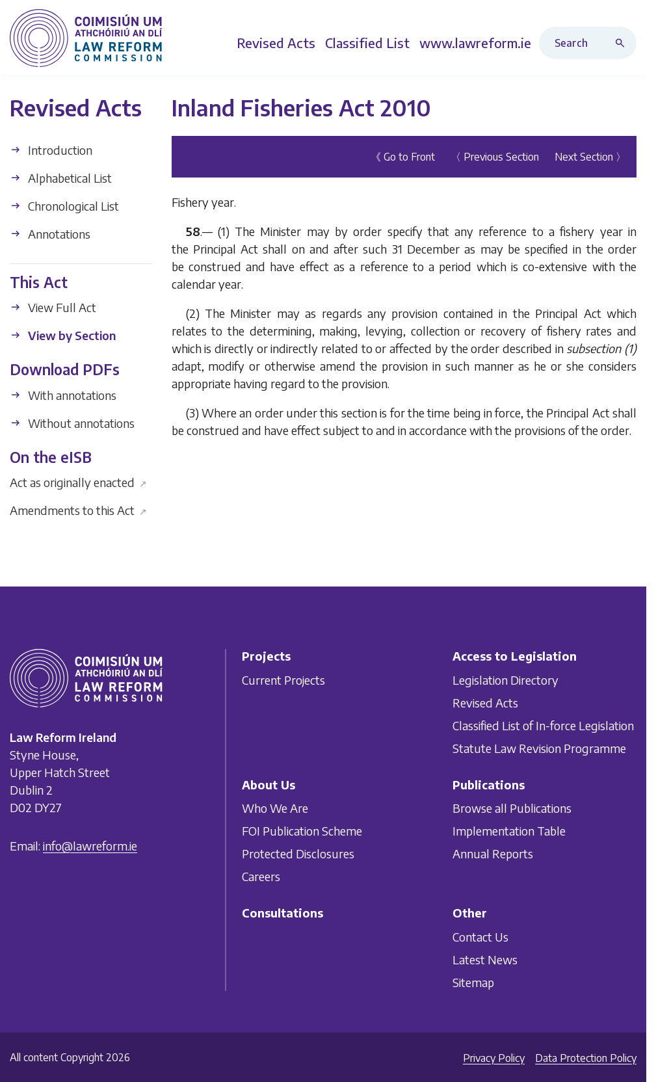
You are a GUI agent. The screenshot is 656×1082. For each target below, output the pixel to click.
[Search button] (622, 43)
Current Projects (283, 679)
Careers (261, 876)
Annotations (50, 233)
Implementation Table (509, 830)
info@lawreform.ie (90, 845)
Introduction (51, 149)
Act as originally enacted (78, 482)
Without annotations (72, 423)
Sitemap (473, 982)
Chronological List (64, 205)
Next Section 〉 (590, 156)
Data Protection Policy (585, 1057)
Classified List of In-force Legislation (543, 725)
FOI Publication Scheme (302, 830)
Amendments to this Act (78, 510)
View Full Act (53, 307)
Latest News (485, 959)
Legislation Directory (505, 679)
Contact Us (480, 936)
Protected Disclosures (298, 853)
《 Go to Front (403, 156)
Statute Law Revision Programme (539, 748)
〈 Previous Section (495, 156)
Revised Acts (485, 702)
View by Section (63, 335)
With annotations (63, 395)
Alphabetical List (61, 177)
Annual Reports (493, 853)
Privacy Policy (494, 1057)
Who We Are (275, 807)
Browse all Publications (512, 807)
